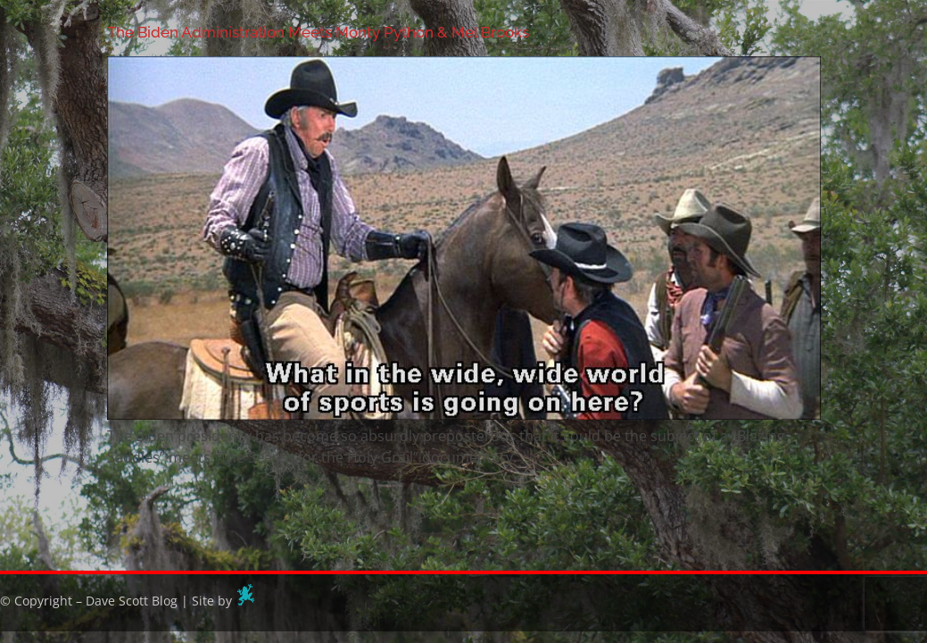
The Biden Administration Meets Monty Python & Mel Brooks (318, 32)
